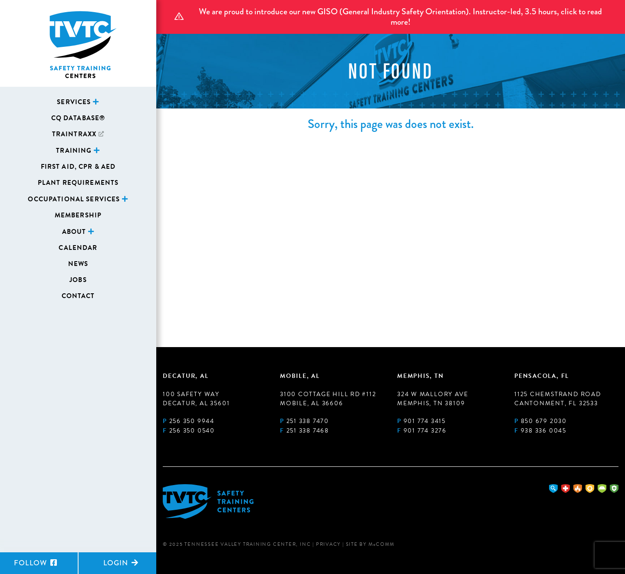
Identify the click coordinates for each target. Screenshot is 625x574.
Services (74, 102)
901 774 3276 (425, 430)
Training (74, 150)
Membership (78, 215)
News (78, 264)
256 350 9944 (191, 421)
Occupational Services (74, 199)
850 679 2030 (544, 421)
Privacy (328, 544)
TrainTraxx (74, 134)
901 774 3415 (425, 421)
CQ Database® (78, 118)
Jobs (78, 280)
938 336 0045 (543, 430)
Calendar (78, 248)
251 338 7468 (307, 430)
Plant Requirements (78, 182)
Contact (78, 296)
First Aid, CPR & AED (78, 166)
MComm (381, 544)
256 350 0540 (192, 430)
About (74, 231)
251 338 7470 (307, 421)
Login (120, 563)
